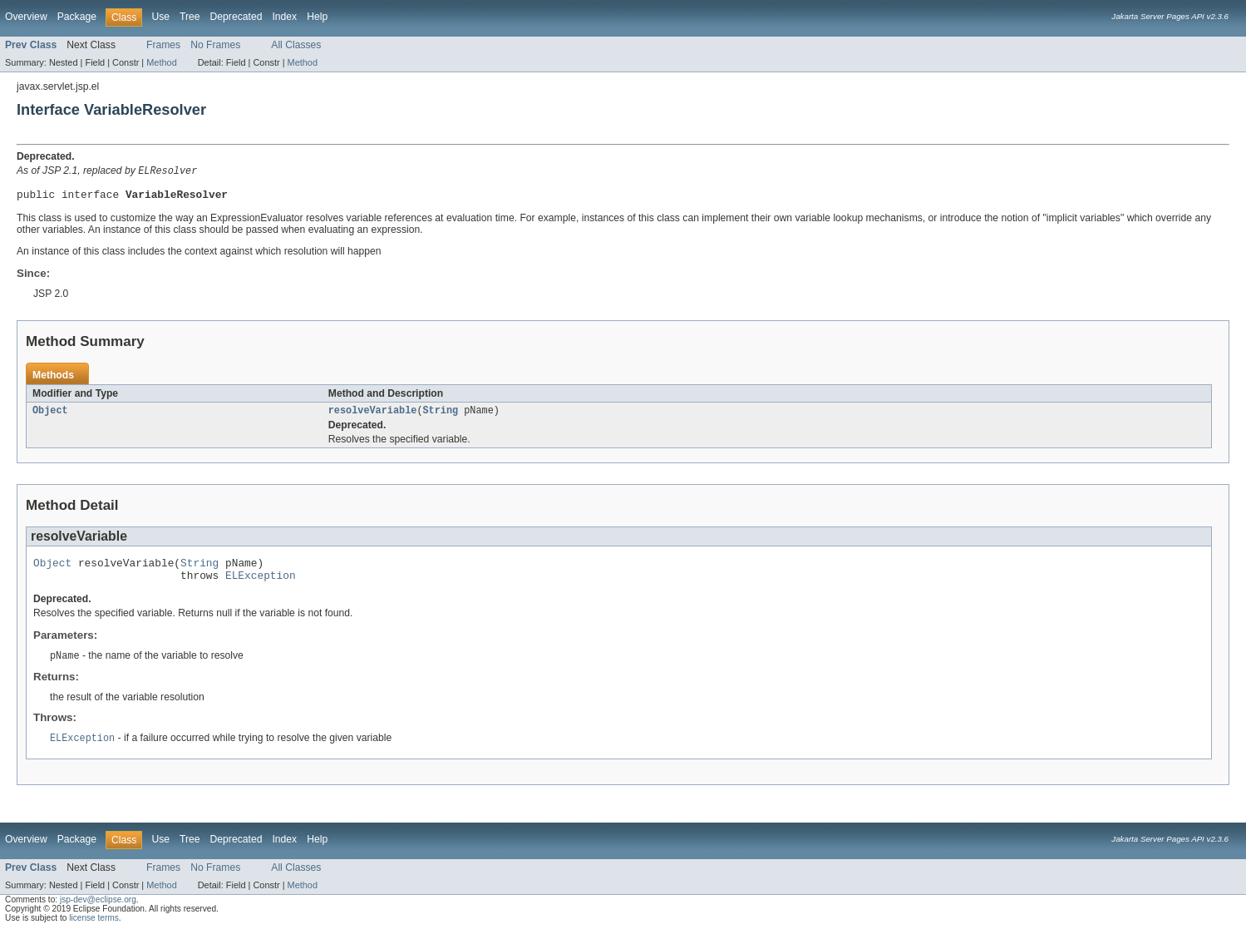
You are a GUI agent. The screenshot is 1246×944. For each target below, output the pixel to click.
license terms (94, 929)
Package (76, 16)
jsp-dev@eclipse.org (98, 911)
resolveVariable (372, 415)
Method (161, 62)
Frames (163, 45)
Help (317, 16)
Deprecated (236, 16)
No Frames (215, 45)
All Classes (296, 45)
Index (284, 16)
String (440, 415)
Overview (26, 16)
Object (50, 415)
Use (160, 16)
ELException (260, 584)
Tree (190, 16)
